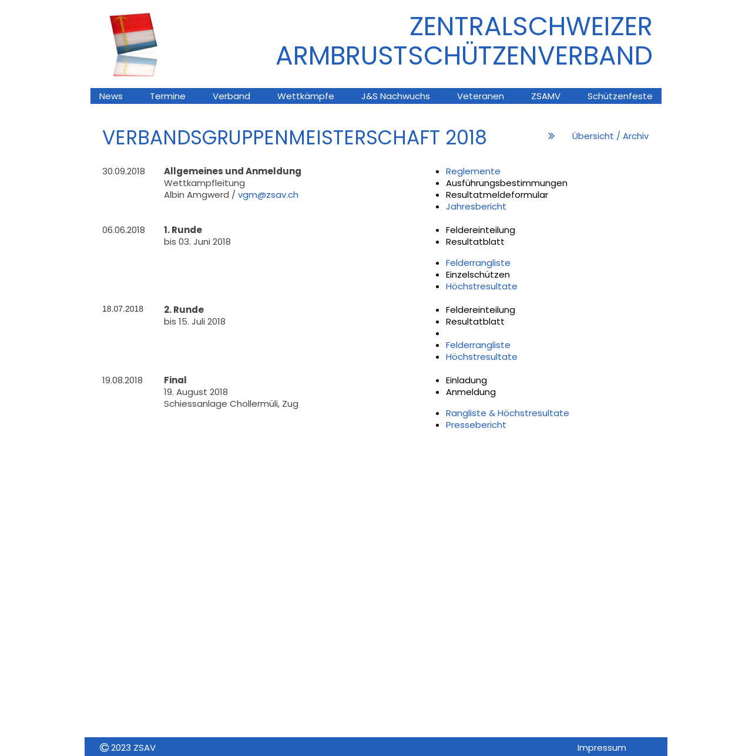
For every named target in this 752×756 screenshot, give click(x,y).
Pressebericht (476, 425)
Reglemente (473, 171)
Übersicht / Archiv (610, 136)
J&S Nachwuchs (395, 96)
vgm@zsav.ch (268, 194)
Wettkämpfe (305, 96)
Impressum (602, 747)
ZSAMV (545, 96)
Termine (168, 96)
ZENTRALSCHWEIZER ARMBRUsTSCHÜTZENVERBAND (464, 40)
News (111, 96)
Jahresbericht (476, 206)
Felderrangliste (478, 262)
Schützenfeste (620, 96)
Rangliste (467, 413)
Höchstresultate (482, 286)
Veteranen (480, 96)
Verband (231, 96)
